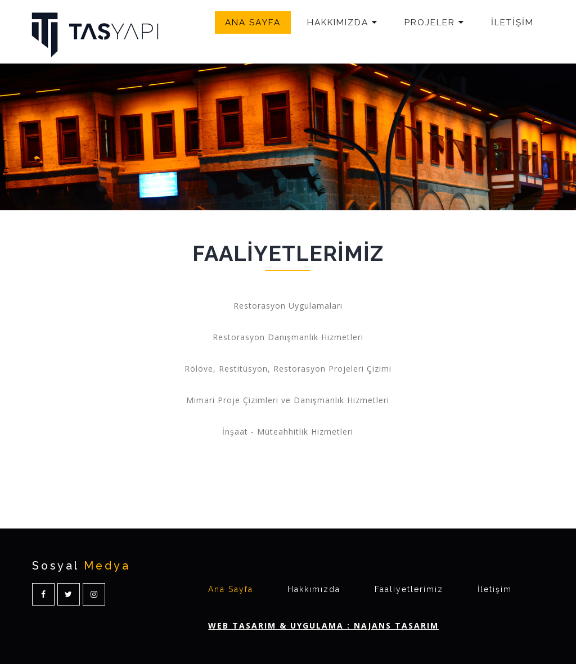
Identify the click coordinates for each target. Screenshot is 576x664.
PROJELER (434, 22)
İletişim (495, 589)
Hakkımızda (313, 589)
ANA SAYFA (253, 22)
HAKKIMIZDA (342, 22)
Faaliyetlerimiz (409, 589)
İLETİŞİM (512, 22)
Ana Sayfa (230, 589)
